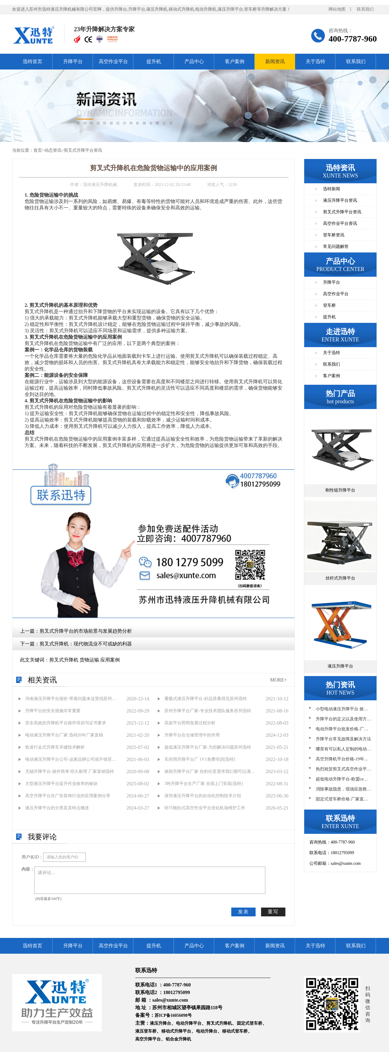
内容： (28, 869)
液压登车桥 (146, 1031)
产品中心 (194, 61)
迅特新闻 (331, 189)
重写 (273, 911)
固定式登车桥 (249, 1023)
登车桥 (329, 305)
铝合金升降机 (178, 1039)
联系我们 (365, 9)
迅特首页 (32, 61)
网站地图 (337, 9)
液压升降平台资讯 (340, 200)
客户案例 (234, 61)
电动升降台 (206, 1031)
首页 (37, 150)
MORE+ (278, 679)
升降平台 (73, 61)
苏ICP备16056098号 (173, 1015)
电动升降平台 (188, 1023)
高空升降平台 (148, 1039)
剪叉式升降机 (219, 1023)
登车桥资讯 (333, 235)
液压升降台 (160, 1023)
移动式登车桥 (235, 1031)
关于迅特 (315, 61)
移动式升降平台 (176, 1031)
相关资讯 (42, 680)
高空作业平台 (113, 61)
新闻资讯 (275, 61)
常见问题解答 (336, 246)
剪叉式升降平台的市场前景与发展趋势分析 (86, 631)
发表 (243, 911)
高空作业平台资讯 (340, 223)
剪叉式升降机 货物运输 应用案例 (84, 659)
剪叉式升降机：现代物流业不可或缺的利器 (86, 643)
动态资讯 (52, 150)
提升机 (153, 61)
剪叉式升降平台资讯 (83, 150)
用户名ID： (32, 857)
